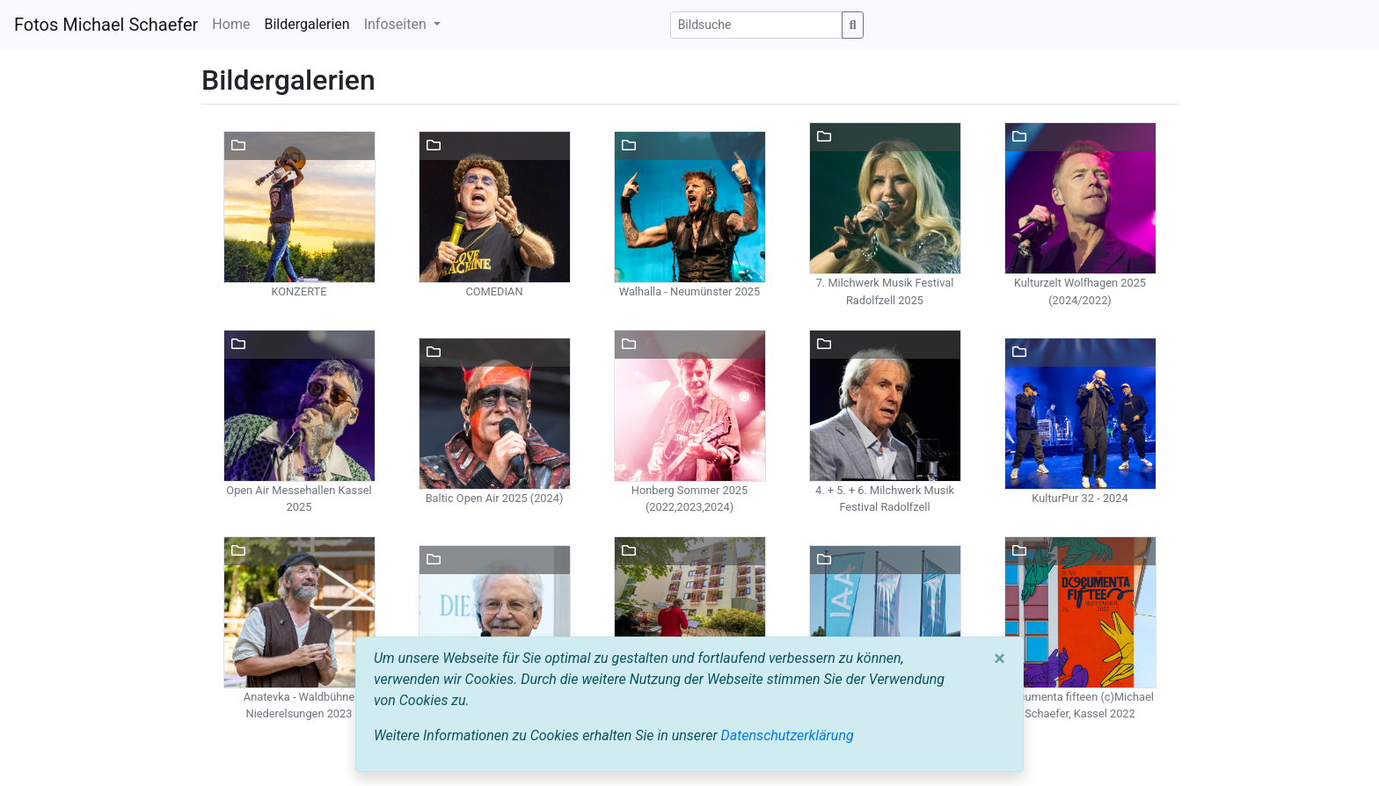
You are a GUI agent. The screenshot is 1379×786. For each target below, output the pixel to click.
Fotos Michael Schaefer (106, 24)
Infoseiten (397, 24)
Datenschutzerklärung (787, 735)
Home (231, 24)
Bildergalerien (306, 24)
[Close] (999, 658)
